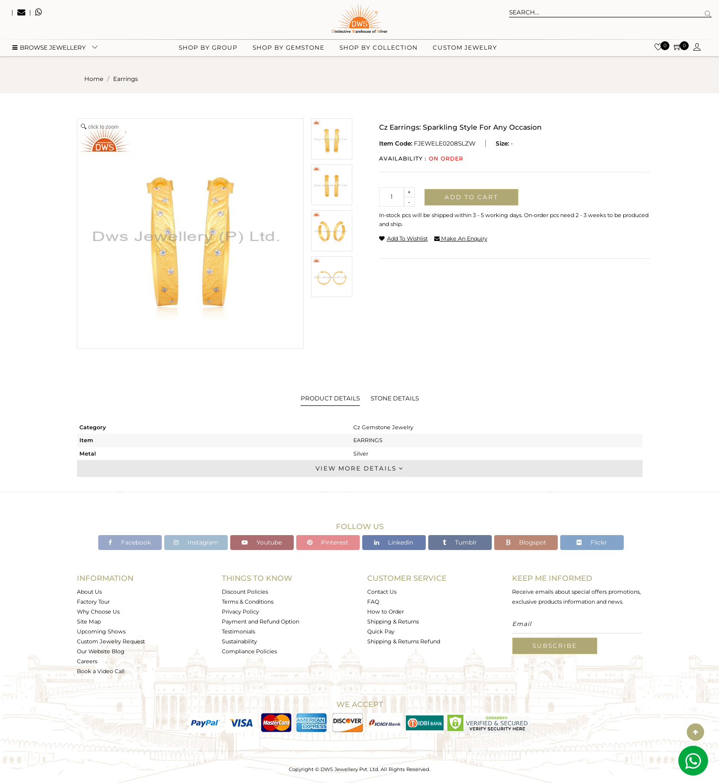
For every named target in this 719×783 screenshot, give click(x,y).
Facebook (130, 542)
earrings (125, 78)
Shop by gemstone (289, 50)
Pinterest (327, 542)
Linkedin (393, 542)
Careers (87, 661)
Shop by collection (378, 50)
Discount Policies (245, 591)
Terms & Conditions (247, 601)
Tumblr (460, 542)
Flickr (592, 542)
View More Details (360, 468)
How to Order (385, 611)
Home (93, 78)
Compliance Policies (249, 651)
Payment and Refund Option (260, 621)
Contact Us (381, 591)
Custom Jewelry (465, 50)
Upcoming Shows (101, 631)
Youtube (262, 542)
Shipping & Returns (393, 621)
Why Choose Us (98, 611)
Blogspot (526, 542)
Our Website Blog (101, 651)
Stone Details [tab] (395, 398)
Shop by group (208, 50)
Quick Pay (380, 631)
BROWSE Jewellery (49, 50)
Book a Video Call (101, 671)
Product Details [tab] (330, 398)
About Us (89, 591)
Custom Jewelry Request (111, 641)
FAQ (373, 601)
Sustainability (239, 641)
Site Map (89, 621)
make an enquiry (460, 238)
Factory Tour (93, 601)
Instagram (196, 542)
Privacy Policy (240, 611)
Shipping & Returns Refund (403, 641)
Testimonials (238, 631)
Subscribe (554, 645)
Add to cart (471, 197)
